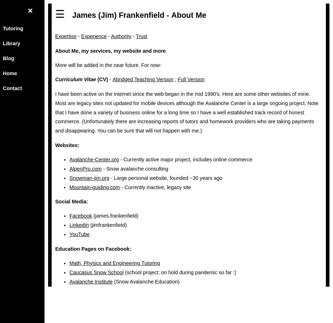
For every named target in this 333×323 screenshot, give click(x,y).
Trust (141, 36)
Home (10, 73)
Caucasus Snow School (96, 272)
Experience (94, 36)
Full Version (191, 79)
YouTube (79, 234)
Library (11, 43)
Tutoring (13, 28)
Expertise (66, 36)
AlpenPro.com (85, 169)
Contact (12, 88)
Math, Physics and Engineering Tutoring (114, 263)
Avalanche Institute (91, 282)
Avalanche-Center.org (94, 159)
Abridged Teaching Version (143, 79)
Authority (121, 36)
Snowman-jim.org (89, 178)
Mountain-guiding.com (94, 187)
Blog (8, 58)
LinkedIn (79, 225)
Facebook (80, 216)
